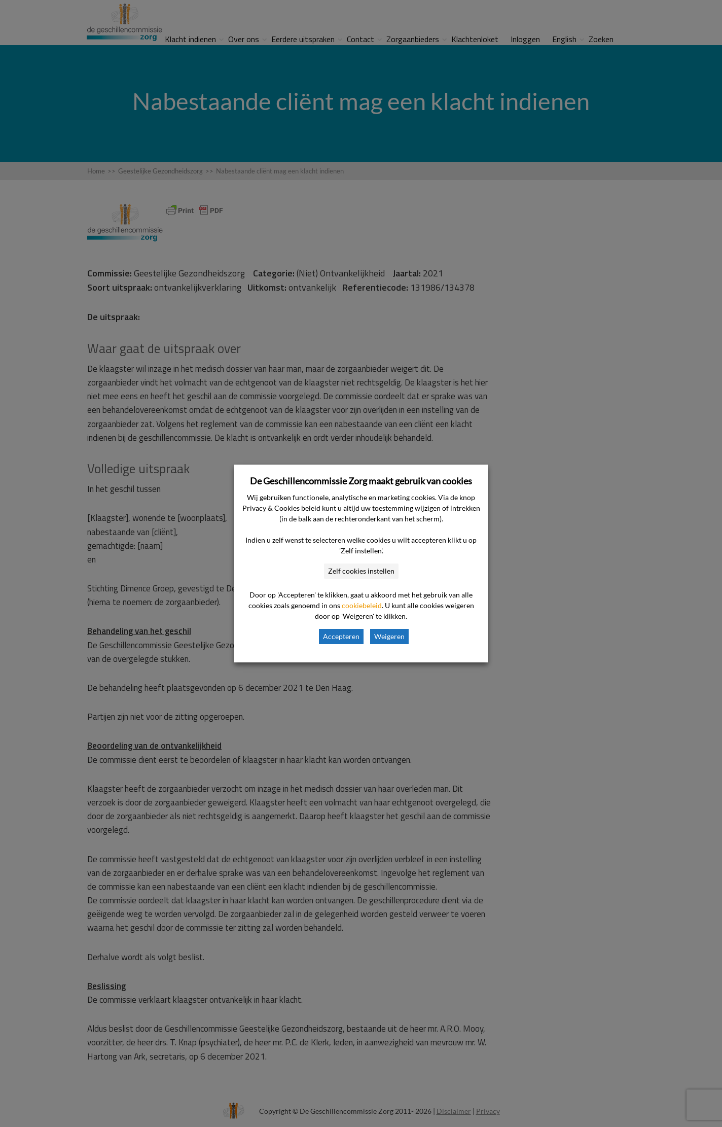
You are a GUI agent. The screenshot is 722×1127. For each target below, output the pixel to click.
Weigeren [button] (389, 636)
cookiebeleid (362, 605)
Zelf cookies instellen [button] (361, 571)
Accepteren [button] (341, 636)
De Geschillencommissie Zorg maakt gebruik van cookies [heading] (361, 480)
